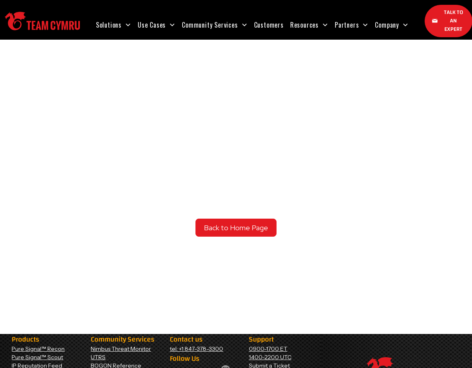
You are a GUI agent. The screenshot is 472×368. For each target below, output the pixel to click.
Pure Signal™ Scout (37, 357)
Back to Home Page (236, 227)
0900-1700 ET (268, 348)
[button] (113, 25)
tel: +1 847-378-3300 (196, 348)
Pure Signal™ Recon (38, 348)
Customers (269, 25)
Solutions (109, 25)
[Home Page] (42, 21)
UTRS (98, 357)
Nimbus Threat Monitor (121, 348)
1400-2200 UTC (270, 357)
